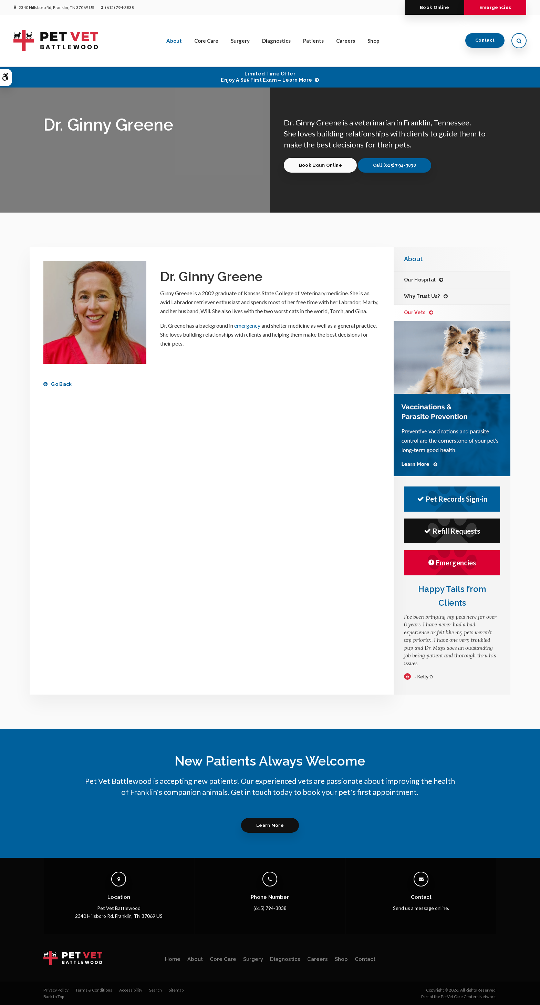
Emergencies (495, 7)
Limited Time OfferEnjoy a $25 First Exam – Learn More (266, 77)
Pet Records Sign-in (452, 499)
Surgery (240, 41)
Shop (374, 41)
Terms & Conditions (93, 990)
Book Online (434, 7)
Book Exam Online (320, 165)
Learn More (270, 825)
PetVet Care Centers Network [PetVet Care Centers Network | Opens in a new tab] (468, 996)
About (174, 41)
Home (172, 959)
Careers (345, 41)
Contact (484, 40)
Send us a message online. (421, 908)
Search (155, 990)
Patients (313, 41)
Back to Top (53, 996)
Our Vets (415, 312)
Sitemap (176, 990)
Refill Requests (452, 531)
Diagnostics (276, 41)
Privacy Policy (56, 990)
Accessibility (130, 990)
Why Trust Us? (422, 296)
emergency (247, 325)
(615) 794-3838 (119, 7)
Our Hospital (420, 280)
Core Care (207, 41)
